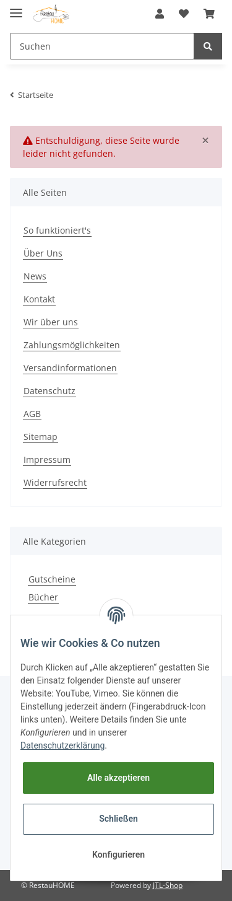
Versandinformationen (70, 368)
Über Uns (43, 253)
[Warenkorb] (209, 13)
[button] (159, 13)
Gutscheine (51, 579)
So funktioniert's (57, 230)
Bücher (43, 597)
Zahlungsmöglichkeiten (72, 345)
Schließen (118, 819)
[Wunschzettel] (183, 13)
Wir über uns (51, 322)
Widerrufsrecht (55, 482)
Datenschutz (49, 391)
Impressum (47, 459)
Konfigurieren (118, 854)
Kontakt (39, 299)
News (35, 276)
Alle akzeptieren (118, 778)
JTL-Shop (168, 885)
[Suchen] (102, 46)
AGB (32, 414)
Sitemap (41, 436)
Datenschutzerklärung (62, 745)
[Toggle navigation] (16, 7)
